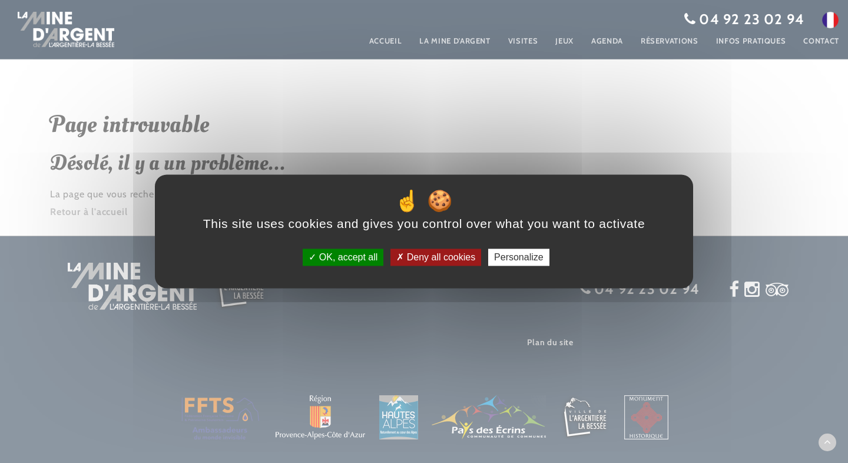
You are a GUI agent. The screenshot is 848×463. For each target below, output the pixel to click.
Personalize (519, 257)
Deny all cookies (435, 257)
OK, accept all (343, 257)
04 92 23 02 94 (751, 19)
